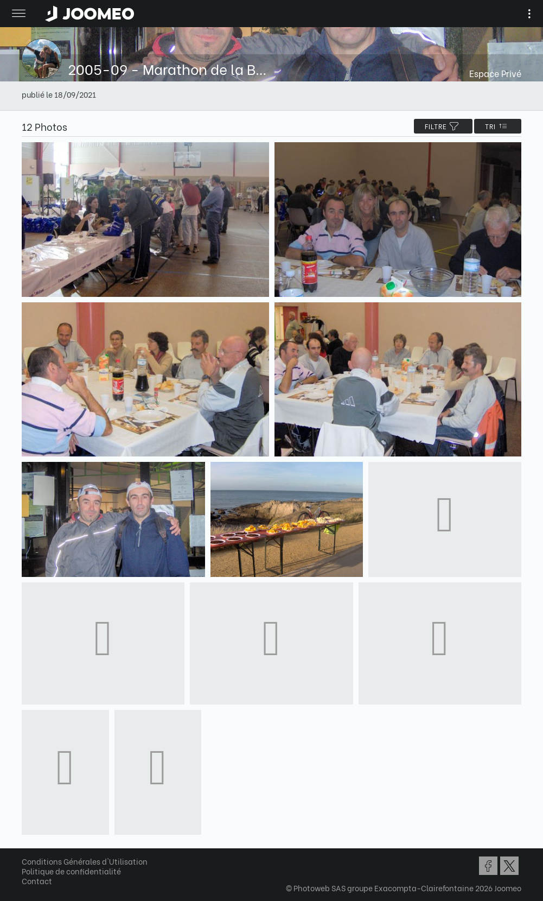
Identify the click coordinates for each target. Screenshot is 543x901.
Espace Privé (495, 73)
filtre (443, 126)
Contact (37, 880)
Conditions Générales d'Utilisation (85, 861)
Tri (497, 126)
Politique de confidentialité (71, 871)
